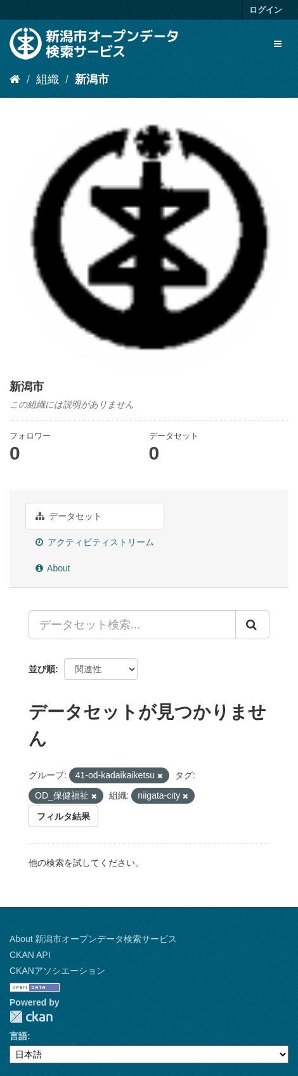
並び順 (42, 669)
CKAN (31, 1016)
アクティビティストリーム (95, 542)
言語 (18, 1036)
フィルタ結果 (63, 816)
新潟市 (92, 79)
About (53, 568)
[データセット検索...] (132, 624)
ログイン (265, 10)
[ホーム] (15, 79)
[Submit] (252, 624)
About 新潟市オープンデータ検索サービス (93, 939)
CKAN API (30, 955)
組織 (47, 79)
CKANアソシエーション (57, 971)
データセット (69, 516)
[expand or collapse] (277, 43)
